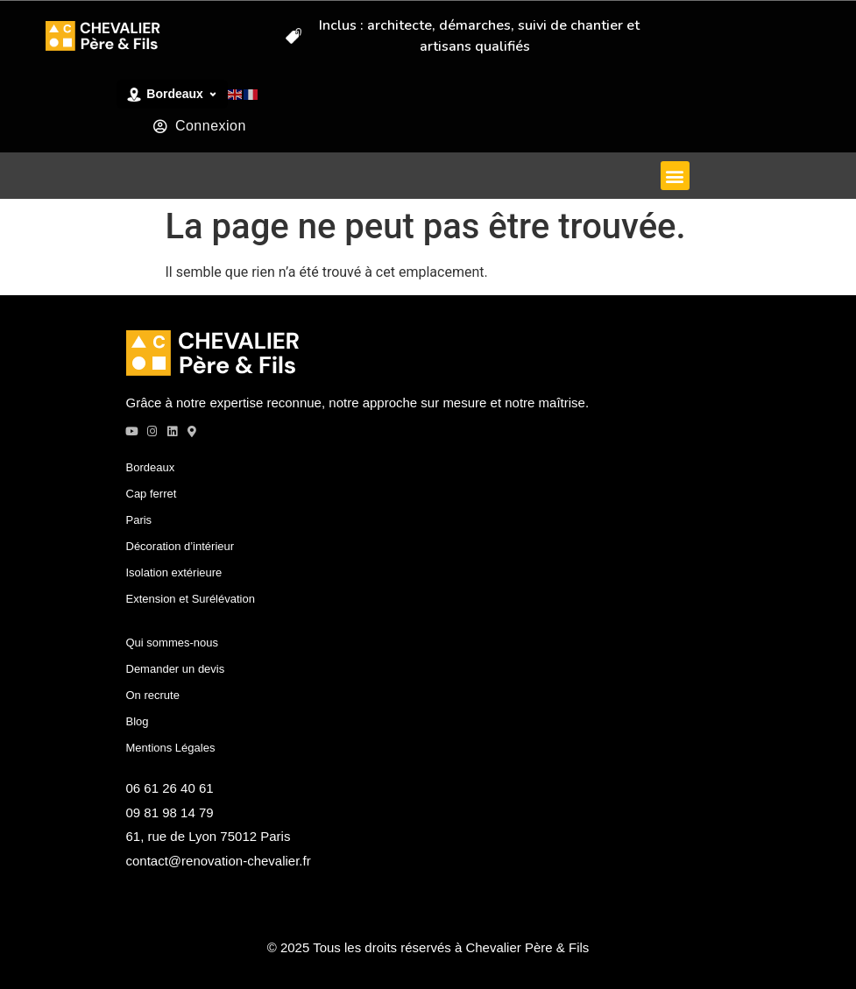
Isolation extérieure (174, 572)
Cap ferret (151, 493)
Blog (137, 721)
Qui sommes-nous (172, 642)
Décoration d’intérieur (180, 546)
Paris (139, 519)
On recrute (153, 695)
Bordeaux (150, 467)
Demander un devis (175, 668)
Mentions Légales (171, 747)
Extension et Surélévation (190, 598)
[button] (675, 175)
